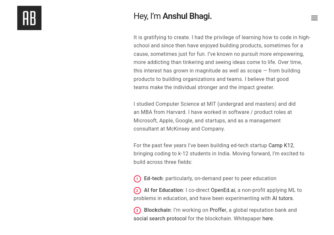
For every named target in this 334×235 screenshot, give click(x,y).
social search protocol (160, 218)
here (268, 218)
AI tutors (282, 198)
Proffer (218, 210)
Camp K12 (280, 145)
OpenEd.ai (223, 190)
